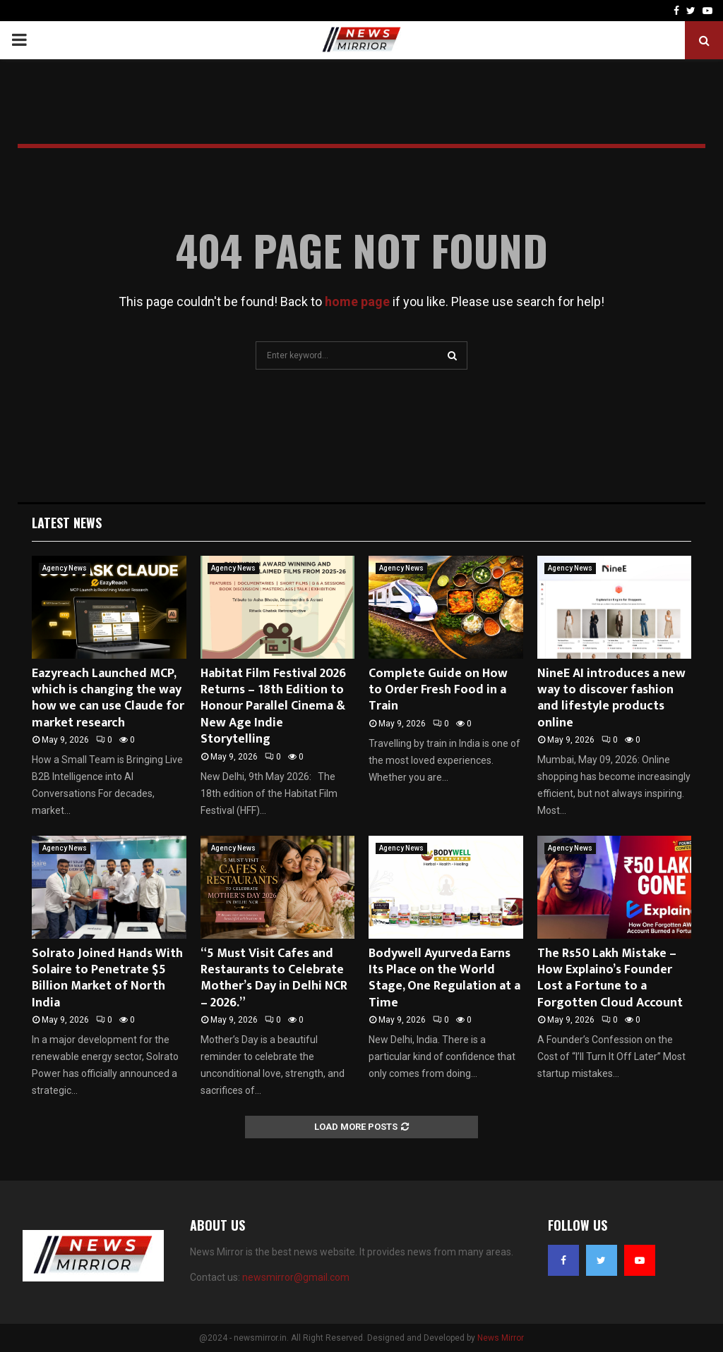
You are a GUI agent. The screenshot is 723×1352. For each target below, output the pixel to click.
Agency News (64, 568)
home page (357, 301)
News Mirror (500, 1338)
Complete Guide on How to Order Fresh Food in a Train (438, 690)
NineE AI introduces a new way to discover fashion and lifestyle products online (611, 698)
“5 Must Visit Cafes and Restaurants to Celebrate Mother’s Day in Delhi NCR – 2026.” (274, 978)
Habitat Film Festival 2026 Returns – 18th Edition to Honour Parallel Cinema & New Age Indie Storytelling (273, 706)
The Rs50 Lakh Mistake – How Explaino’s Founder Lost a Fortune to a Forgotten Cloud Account (610, 978)
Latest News (67, 522)
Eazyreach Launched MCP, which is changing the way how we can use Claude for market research (108, 698)
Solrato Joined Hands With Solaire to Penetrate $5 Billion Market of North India (107, 978)
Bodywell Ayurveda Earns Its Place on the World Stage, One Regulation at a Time (444, 978)
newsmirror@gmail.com (295, 1277)
